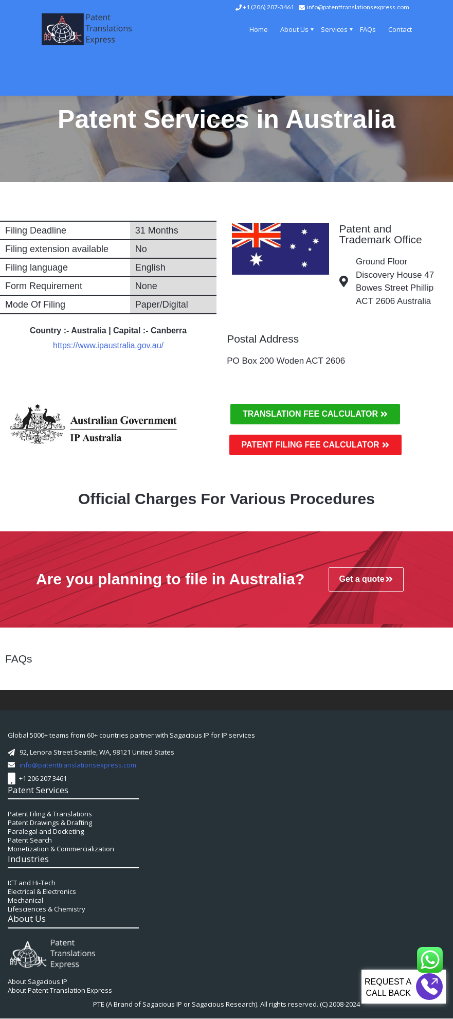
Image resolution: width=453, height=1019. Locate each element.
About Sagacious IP (37, 981)
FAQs (368, 29)
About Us (294, 29)
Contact (400, 29)
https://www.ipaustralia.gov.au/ (108, 345)
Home (258, 29)
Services (334, 29)
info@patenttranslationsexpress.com (358, 7)
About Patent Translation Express (60, 990)
